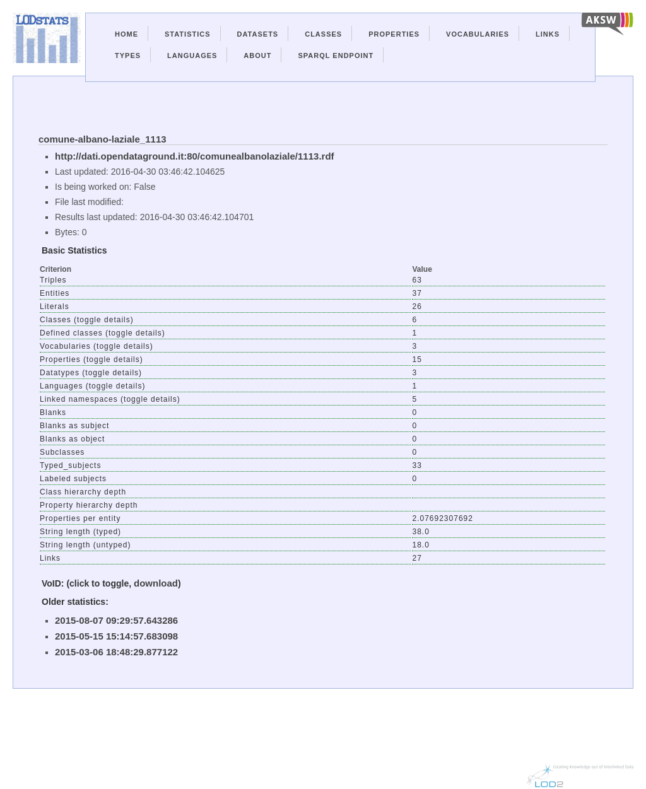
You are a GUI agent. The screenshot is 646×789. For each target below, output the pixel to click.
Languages (192, 55)
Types (128, 55)
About (257, 55)
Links (548, 34)
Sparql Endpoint (335, 55)
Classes (323, 34)
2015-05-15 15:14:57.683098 (116, 636)
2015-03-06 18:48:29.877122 (116, 651)
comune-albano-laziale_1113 (102, 139)
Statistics (188, 34)
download (156, 583)
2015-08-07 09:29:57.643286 (116, 620)
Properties (394, 34)
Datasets (258, 34)
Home (126, 34)
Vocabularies (477, 34)
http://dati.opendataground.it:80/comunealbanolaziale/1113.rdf (194, 156)
